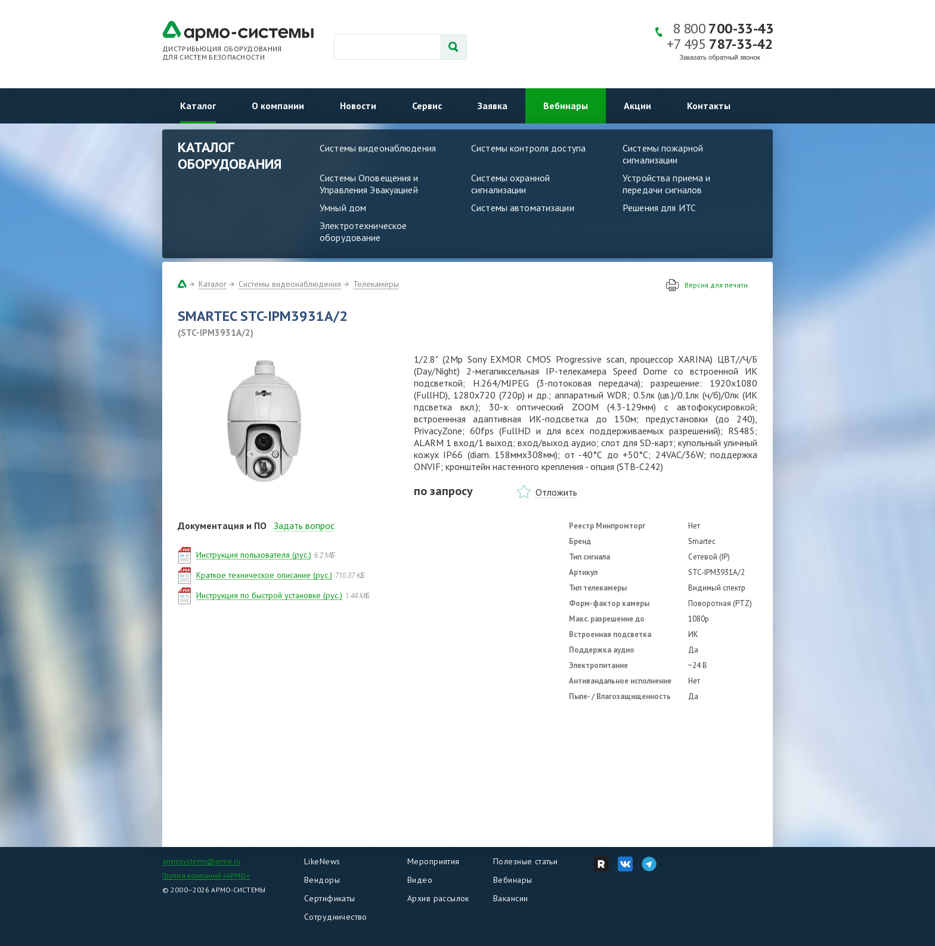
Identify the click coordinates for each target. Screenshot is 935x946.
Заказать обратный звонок (720, 57)
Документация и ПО (222, 525)
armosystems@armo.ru (201, 861)
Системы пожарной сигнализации (663, 154)
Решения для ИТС (659, 208)
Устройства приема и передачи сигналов (666, 184)
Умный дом (343, 208)
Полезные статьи (525, 861)
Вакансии (510, 898)
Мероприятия (433, 861)
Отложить (556, 492)
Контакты (708, 106)
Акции (637, 106)
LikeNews (322, 861)
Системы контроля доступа (528, 148)
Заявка (492, 106)
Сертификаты (329, 898)
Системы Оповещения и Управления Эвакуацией (369, 184)
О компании (278, 106)
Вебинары (565, 106)
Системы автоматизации (522, 208)
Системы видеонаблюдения (378, 148)
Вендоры (322, 879)
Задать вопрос (304, 525)
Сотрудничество (335, 916)
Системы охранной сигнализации (510, 184)
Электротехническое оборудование (363, 231)
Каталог (198, 106)
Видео (419, 879)
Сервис (427, 106)
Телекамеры (376, 284)
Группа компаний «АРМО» (206, 875)
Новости (358, 106)
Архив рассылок (438, 898)
